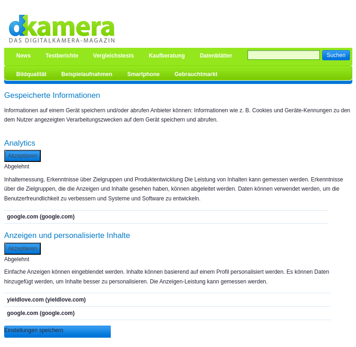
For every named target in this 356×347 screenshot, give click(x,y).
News (23, 55)
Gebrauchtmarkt (195, 74)
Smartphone (143, 74)
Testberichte (61, 55)
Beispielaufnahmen (86, 74)
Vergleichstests (113, 55)
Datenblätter (216, 55)
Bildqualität (31, 74)
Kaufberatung (167, 55)
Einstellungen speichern (33, 330)
